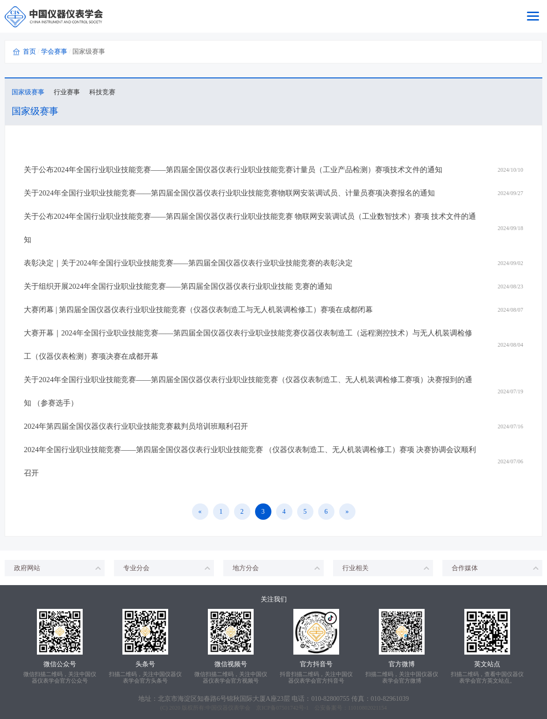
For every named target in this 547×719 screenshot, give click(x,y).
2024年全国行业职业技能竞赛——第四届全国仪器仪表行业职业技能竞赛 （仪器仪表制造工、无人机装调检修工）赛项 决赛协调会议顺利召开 (250, 461)
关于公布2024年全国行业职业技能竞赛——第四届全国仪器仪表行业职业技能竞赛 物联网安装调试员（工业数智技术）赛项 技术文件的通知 (250, 228)
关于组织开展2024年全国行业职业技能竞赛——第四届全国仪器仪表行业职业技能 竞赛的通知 (178, 286)
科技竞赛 (102, 92)
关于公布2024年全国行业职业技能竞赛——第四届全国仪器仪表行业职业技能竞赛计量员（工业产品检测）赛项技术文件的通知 (233, 170)
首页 (29, 51)
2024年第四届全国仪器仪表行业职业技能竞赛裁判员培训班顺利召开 (136, 426)
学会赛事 (54, 51)
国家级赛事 (28, 92)
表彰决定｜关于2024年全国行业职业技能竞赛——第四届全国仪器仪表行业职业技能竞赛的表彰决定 (188, 263)
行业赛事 (67, 92)
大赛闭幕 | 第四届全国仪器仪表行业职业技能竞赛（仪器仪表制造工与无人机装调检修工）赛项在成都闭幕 (198, 310)
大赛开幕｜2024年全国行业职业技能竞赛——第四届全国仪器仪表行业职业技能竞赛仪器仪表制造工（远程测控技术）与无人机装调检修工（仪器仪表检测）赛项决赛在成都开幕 (248, 344)
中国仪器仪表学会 (228, 708)
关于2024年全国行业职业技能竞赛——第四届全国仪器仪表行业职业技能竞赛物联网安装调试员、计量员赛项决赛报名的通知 (229, 193)
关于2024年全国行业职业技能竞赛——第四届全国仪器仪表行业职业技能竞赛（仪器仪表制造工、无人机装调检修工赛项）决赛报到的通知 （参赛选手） (248, 391)
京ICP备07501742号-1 (282, 708)
